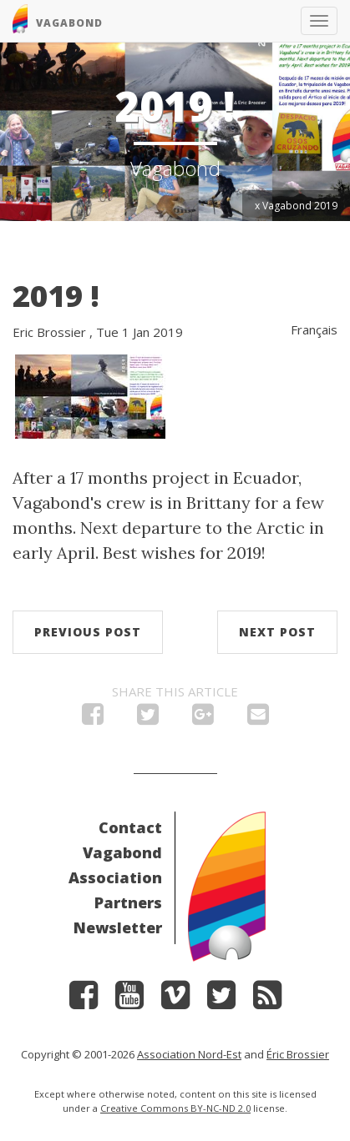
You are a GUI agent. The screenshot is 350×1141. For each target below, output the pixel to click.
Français (314, 329)
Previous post (87, 632)
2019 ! (56, 295)
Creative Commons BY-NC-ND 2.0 (175, 1108)
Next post (277, 632)
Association (115, 877)
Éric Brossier (297, 1054)
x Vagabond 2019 (296, 206)
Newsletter (118, 927)
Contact (130, 827)
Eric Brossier (49, 332)
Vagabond (122, 852)
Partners (128, 902)
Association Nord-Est (189, 1054)
